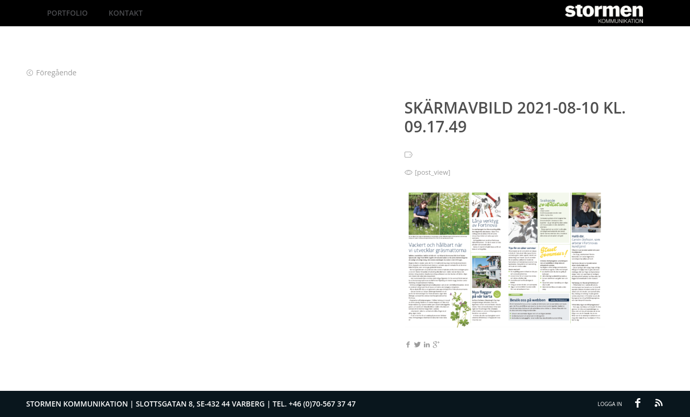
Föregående (51, 72)
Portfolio (67, 13)
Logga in (609, 404)
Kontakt (126, 13)
